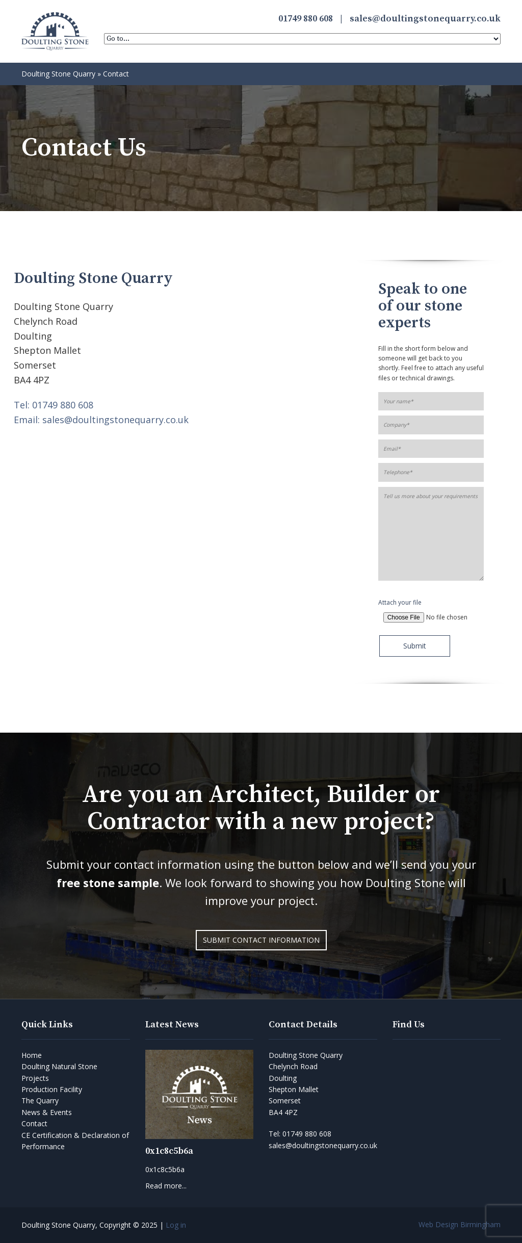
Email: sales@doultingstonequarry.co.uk (101, 419)
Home (31, 1055)
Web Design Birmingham (460, 1224)
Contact (34, 1123)
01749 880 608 (305, 18)
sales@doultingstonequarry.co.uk (425, 18)
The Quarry (40, 1100)
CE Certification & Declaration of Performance (75, 1140)
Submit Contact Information (261, 940)
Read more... (166, 1185)
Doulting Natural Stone (59, 1066)
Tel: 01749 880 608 (53, 405)
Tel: (300, 1133)
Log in (176, 1225)
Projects (35, 1078)
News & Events (46, 1112)
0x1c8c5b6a (169, 1151)
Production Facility (51, 1089)
